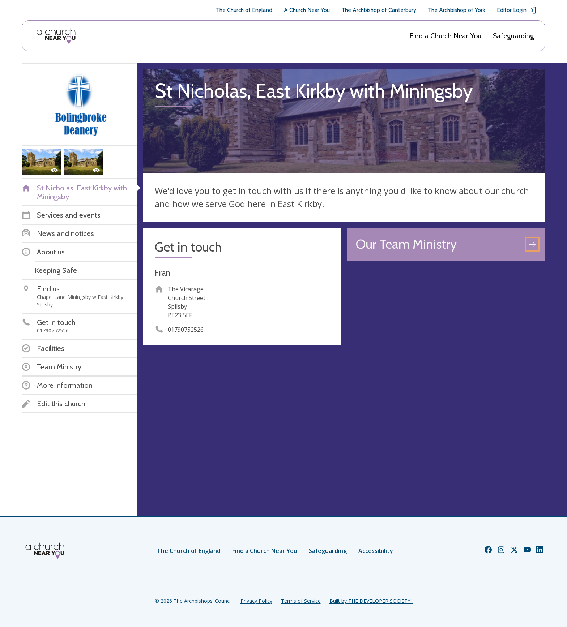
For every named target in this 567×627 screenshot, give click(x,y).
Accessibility (375, 551)
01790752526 (186, 330)
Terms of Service (301, 600)
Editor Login (517, 10)
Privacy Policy (256, 600)
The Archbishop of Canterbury (378, 10)
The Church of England (244, 10)
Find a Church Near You (445, 35)
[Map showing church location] (446, 365)
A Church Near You (307, 10)
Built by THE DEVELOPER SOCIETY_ (371, 600)
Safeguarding (513, 35)
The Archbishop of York (456, 10)
